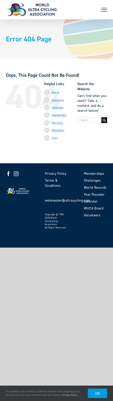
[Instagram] (16, 173)
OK (97, 393)
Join (54, 138)
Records (57, 123)
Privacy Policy (70, 395)
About (55, 92)
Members (58, 130)
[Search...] (89, 120)
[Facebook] (8, 173)
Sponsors (58, 100)
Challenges (59, 115)
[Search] (104, 120)
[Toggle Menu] (104, 9)
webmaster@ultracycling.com (67, 200)
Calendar (58, 107)
